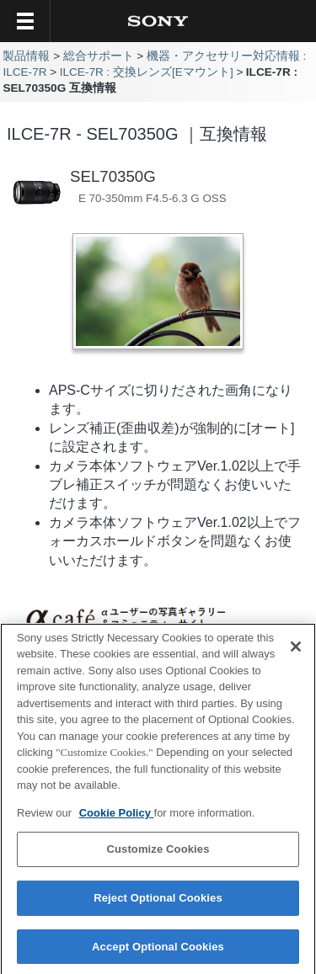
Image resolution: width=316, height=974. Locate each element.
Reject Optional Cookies (158, 903)
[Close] (295, 651)
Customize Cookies (157, 855)
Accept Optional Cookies (158, 951)
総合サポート (98, 56)
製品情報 (26, 56)
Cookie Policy (116, 818)
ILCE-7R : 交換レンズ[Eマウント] (146, 72)
